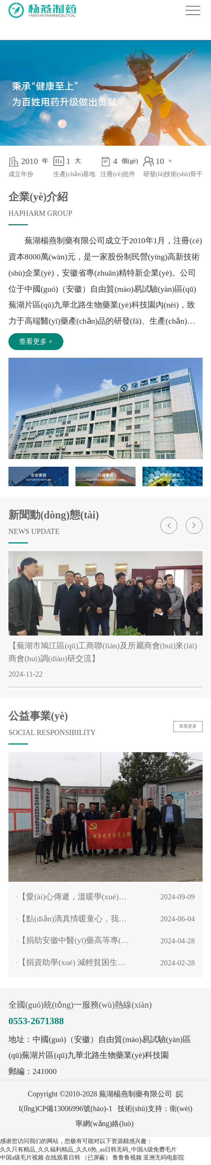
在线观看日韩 (62, 1160)
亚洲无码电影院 (163, 1160)
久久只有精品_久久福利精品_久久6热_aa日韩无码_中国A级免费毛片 (88, 1152)
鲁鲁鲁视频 (127, 1160)
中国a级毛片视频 (22, 1160)
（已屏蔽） (96, 1160)
